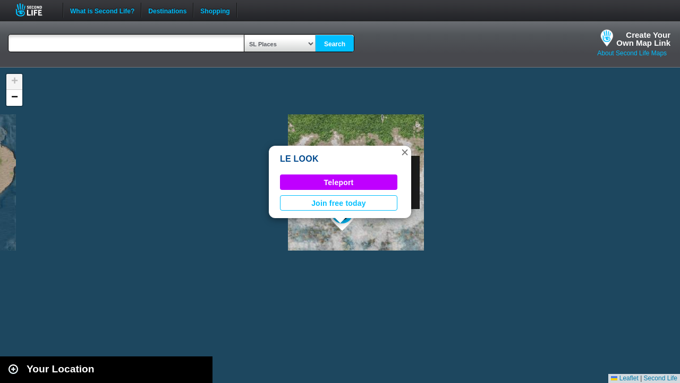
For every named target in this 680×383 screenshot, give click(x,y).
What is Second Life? (102, 10)
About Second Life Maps (632, 53)
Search (334, 44)
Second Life (35, 10)
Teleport (339, 182)
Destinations (167, 10)
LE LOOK (299, 158)
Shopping (215, 10)
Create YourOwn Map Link (643, 38)
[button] (404, 152)
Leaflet (624, 378)
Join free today (338, 203)
